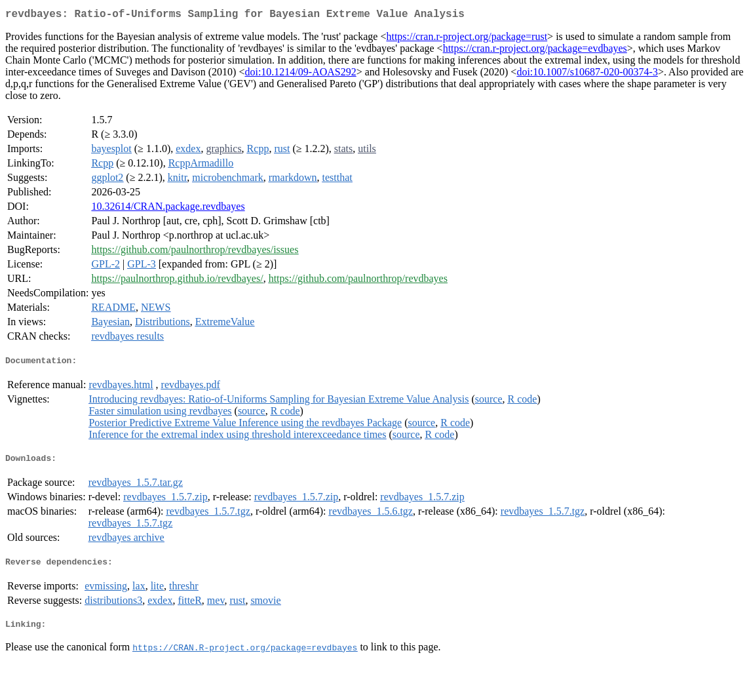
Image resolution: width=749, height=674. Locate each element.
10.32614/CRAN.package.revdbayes (167, 208)
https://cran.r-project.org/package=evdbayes (535, 50)
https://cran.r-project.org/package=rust (466, 39)
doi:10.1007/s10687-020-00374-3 (587, 74)
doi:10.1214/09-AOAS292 (300, 74)
